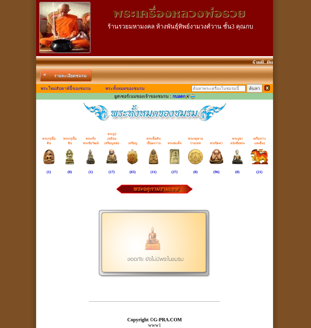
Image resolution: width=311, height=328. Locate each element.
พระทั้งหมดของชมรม (125, 88)
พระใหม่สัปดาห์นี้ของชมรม (66, 88)
